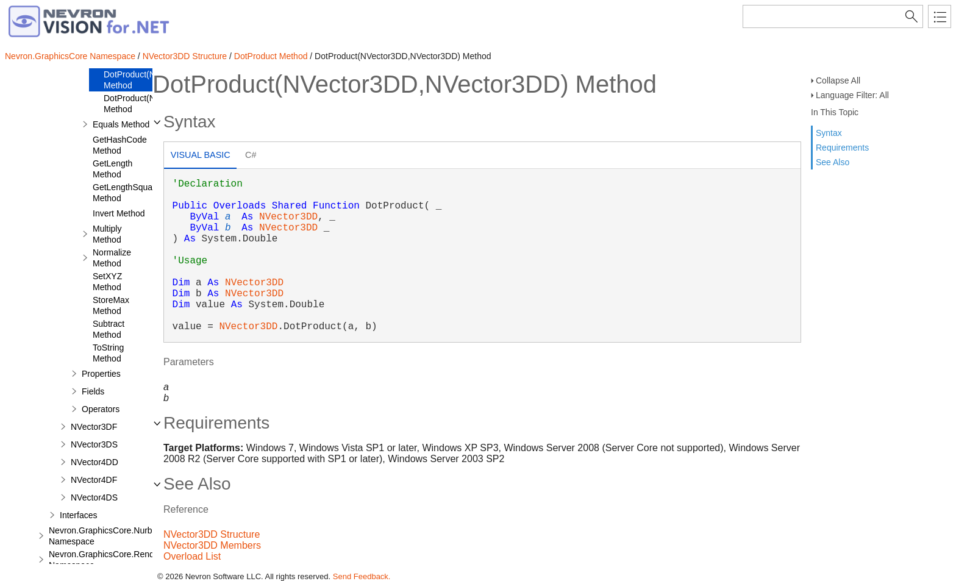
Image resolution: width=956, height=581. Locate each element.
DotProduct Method (271, 56)
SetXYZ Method (107, 281)
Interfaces (78, 515)
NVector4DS (94, 497)
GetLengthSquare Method (126, 192)
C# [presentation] (250, 155)
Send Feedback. (362, 576)
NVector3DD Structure (185, 56)
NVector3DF (94, 427)
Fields (93, 391)
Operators (101, 409)
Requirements (842, 147)
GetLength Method (112, 169)
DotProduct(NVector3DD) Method (151, 103)
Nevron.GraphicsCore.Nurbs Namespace (103, 536)
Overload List (192, 556)
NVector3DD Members (212, 545)
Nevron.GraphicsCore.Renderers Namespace (111, 559)
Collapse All (838, 80)
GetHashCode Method (120, 145)
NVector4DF (94, 480)
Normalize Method (112, 258)
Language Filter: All (852, 95)
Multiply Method (107, 234)
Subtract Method (108, 329)
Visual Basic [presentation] (200, 155)
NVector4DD (94, 462)
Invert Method (119, 213)
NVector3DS (94, 444)
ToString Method (108, 353)
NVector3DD (288, 217)
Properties (101, 374)
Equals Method (121, 124)
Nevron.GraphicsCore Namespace (70, 56)
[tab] (200, 156)
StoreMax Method (111, 305)
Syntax (829, 133)
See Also (832, 162)
